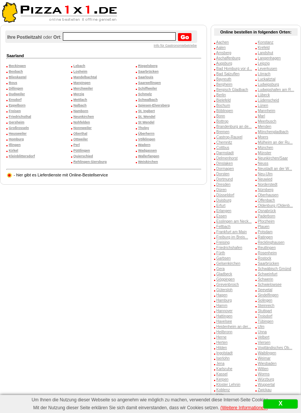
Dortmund (224, 179)
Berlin (221, 95)
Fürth (220, 253)
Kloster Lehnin (228, 385)
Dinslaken (224, 163)
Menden (264, 127)
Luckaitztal (266, 79)
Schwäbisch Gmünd (274, 269)
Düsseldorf (225, 195)
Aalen (221, 48)
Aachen (222, 42)
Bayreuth (223, 79)
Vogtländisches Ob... (275, 348)
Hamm (221, 306)
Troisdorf (265, 316)
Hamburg (224, 300)
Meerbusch (267, 121)
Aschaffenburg (228, 58)
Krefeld (264, 48)
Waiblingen (267, 353)
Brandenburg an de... (234, 127)
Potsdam (265, 232)
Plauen (263, 227)
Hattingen (224, 316)
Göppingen (225, 279)
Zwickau (265, 390)
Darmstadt (225, 153)
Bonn (220, 116)
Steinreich (266, 306)
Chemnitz (224, 142)
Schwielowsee (269, 284)
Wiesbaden (267, 363)
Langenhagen (269, 58)
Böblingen (224, 111)
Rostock (264, 258)
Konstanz (266, 42)
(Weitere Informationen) (244, 407)
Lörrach (264, 74)
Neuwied (265, 179)
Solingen (265, 300)
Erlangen (223, 211)
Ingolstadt (224, 353)
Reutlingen (267, 248)
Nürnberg (266, 190)
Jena (220, 363)
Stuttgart (265, 311)
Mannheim (266, 111)
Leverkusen (267, 69)
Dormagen (225, 169)
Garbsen (223, 258)
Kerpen (222, 379)
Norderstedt (267, 184)
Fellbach (223, 227)
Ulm (261, 327)
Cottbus (222, 148)
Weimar (264, 358)
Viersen (264, 342)
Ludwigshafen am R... (276, 90)
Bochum (223, 105)
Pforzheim (266, 221)
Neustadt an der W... (275, 169)
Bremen (223, 132)
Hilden (221, 348)
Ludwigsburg (268, 84)
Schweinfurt (267, 274)
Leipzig (264, 63)
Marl (261, 116)
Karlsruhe (224, 369)
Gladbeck (224, 274)
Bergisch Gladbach (232, 90)
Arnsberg (223, 53)
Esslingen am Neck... (234, 221)
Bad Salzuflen (228, 74)
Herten (222, 342)
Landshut (265, 53)
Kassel (222, 374)
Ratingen (265, 237)
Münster (264, 153)
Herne (221, 337)
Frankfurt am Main (231, 232)
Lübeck (264, 95)
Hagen (221, 295)
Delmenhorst (227, 158)
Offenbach (266, 200)
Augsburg (224, 63)
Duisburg (223, 200)
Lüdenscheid (268, 100)
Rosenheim (267, 253)
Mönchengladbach (273, 132)
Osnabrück (267, 211)
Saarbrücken (268, 263)
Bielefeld (223, 100)
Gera (220, 269)
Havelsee (224, 321)
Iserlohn (223, 358)
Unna (262, 332)
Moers (263, 137)
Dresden (223, 184)
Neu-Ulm (265, 174)
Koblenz (223, 390)
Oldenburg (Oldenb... (275, 205)
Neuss (263, 163)
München (265, 148)
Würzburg (266, 379)
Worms (263, 374)
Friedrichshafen (229, 248)
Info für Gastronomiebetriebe (175, 45)
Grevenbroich (227, 284)
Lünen (263, 105)
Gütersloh (224, 290)
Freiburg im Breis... (232, 237)
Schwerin (265, 279)
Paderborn (266, 216)
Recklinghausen (271, 242)
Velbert (263, 337)
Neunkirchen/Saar (273, 158)
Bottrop (222, 121)
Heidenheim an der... (233, 327)
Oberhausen (268, 195)
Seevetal (265, 290)
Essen (221, 216)
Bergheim (224, 84)
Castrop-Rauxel (229, 137)
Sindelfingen (268, 295)
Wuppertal (266, 385)
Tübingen (266, 321)
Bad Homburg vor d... (234, 69)
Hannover (224, 311)
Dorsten (223, 174)
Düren (221, 190)
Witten (263, 369)
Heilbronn (224, 332)
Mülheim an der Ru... (275, 142)
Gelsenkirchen (228, 263)
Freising (223, 242)
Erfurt (220, 205)
